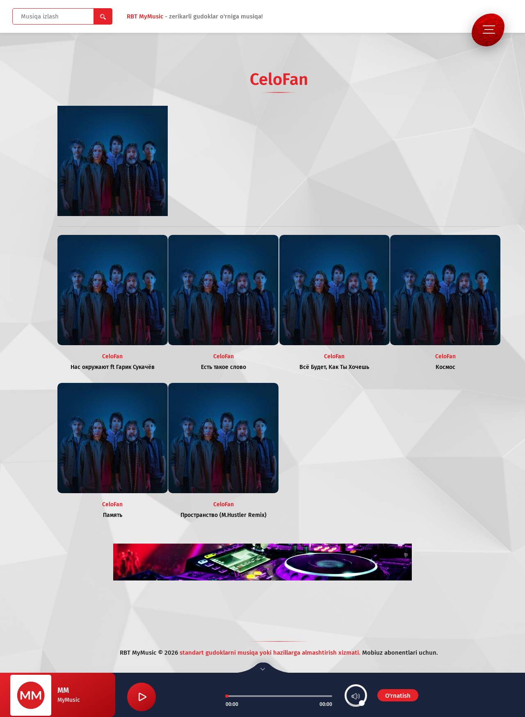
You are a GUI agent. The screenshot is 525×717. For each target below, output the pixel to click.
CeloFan (112, 356)
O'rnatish (398, 695)
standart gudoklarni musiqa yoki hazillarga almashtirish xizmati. (271, 652)
